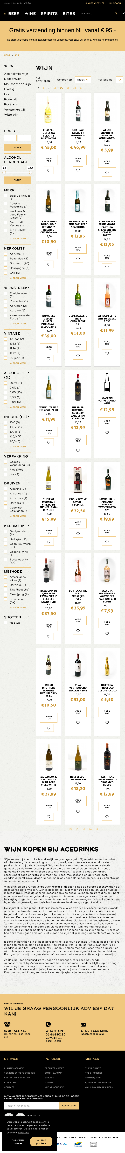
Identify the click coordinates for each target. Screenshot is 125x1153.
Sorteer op (64, 79)
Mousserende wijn (17, 84)
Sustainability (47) (19, 561)
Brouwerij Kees (54, 1068)
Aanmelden (69, 1105)
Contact (9, 1087)
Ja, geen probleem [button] (41, 1142)
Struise (49, 1077)
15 (68, 87)
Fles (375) (16, 469)
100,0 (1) (15, 431)
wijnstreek (16, 288)
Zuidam (49, 1082)
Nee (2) (15, 622)
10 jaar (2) (17, 338)
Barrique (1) (18, 584)
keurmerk (14, 526)
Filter (17, 147)
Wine (30, 13)
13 (54, 87)
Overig (9, 89)
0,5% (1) (15, 397)
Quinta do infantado (98, 1082)
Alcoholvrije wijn (16, 74)
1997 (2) (15, 353)
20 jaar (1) (17, 357)
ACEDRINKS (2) (18, 232)
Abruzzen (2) (18, 305)
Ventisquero (93, 1077)
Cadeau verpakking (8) (20, 463)
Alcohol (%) (12, 375)
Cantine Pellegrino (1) (19, 205)
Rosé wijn (11, 104)
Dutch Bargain (53, 1073)
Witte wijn (11, 115)
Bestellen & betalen (17, 1077)
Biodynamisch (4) (19, 533)
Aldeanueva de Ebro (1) (20, 317)
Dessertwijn (12, 79)
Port (7, 94)
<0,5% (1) (16, 382)
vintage (12, 333)
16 (74, 87)
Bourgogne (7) (19, 267)
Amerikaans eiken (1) (18, 578)
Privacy (83, 1137)
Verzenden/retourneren (19, 1073)
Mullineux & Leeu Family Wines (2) (18, 214)
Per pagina (105, 79)
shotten (12, 617)
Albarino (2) (18, 488)
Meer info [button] (23, 1132)
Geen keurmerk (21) (20, 545)
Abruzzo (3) (17, 253)
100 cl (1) (16, 427)
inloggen (115, 3)
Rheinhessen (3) (18, 295)
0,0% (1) (15, 387)
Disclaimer (69, 1137)
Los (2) (14, 474)
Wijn (8, 66)
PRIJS (9, 131)
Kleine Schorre (54, 1087)
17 (81, 87)
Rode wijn (11, 99)
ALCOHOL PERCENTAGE (16, 159)
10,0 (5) (15, 422)
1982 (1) (15, 343)
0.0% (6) (15, 401)
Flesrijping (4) (19, 594)
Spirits (49, 13)
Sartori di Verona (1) (17, 224)
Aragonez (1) (18, 493)
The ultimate (93, 1068)
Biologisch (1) (19, 539)
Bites (69, 13)
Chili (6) (15, 272)
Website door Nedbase (104, 1137)
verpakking (16, 456)
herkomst (14, 248)
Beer (14, 13)
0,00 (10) (16, 392)
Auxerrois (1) (18, 498)
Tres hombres (94, 1073)
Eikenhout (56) (19, 589)
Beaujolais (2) (19, 258)
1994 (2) (15, 348)
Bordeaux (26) (19, 263)
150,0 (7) (15, 436)
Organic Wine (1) (19, 553)
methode (13, 571)
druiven (12, 483)
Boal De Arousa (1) (20, 197)
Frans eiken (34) (17, 600)
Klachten (10, 1082)
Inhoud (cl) (15, 417)
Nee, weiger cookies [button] (18, 1142)
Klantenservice (14, 1068)
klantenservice (94, 3)
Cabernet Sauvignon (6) (19, 509)
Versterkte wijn (15, 109)
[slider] (4, 172)
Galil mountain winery (99, 1087)
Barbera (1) (17, 502)
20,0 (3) (15, 441)
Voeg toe (49, 159)
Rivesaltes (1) (19, 301)
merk (9, 190)
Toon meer (19, 238)
